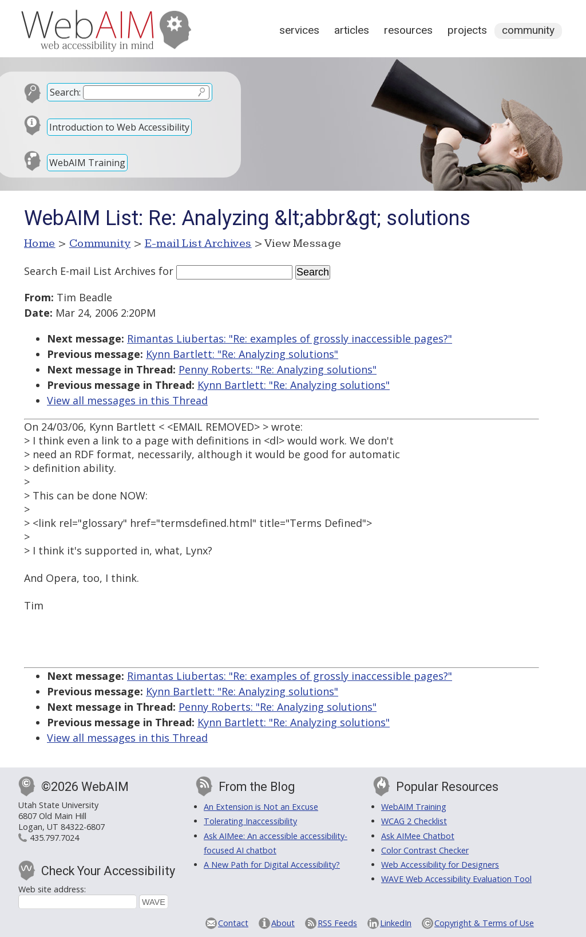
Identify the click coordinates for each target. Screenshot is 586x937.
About (283, 923)
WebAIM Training (87, 162)
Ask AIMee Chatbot (417, 835)
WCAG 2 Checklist (414, 821)
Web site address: (52, 889)
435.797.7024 (54, 837)
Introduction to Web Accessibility (119, 127)
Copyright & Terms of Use (484, 923)
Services (299, 30)
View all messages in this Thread (127, 400)
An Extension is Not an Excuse (261, 806)
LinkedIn (395, 923)
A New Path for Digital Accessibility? (272, 864)
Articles (351, 30)
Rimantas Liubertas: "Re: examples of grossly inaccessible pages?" (289, 338)
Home (40, 243)
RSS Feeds (337, 923)
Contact (233, 923)
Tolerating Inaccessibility (250, 821)
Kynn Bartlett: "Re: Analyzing (242, 354)
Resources (408, 30)
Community (528, 30)
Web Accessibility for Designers (440, 864)
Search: (65, 92)
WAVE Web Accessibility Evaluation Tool (456, 878)
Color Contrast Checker (425, 850)
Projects (467, 30)
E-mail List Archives (198, 243)
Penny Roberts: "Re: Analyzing (278, 369)
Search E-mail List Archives (90, 271)
